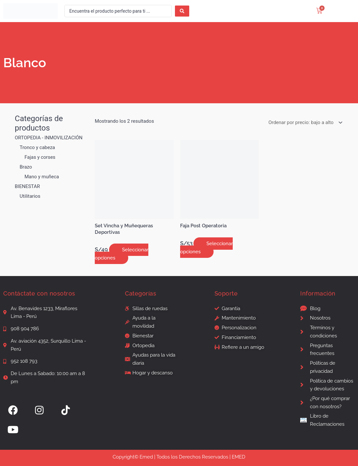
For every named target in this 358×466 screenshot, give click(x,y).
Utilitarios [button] (30, 196)
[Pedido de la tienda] (304, 122)
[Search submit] (182, 11)
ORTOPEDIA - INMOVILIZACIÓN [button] (49, 138)
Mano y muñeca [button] (42, 177)
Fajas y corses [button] (40, 157)
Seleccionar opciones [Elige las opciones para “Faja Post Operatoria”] (206, 248)
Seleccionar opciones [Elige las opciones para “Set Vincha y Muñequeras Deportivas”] (121, 254)
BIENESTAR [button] (27, 186)
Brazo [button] (26, 167)
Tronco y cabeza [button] (37, 147)
